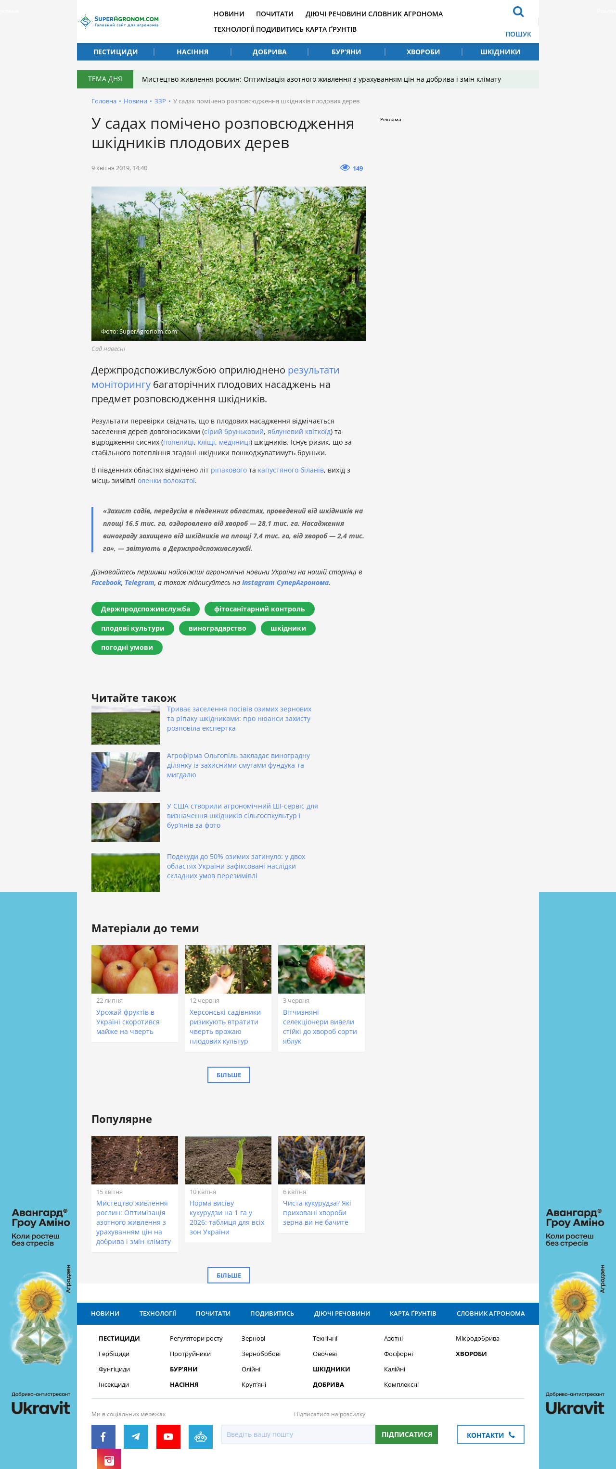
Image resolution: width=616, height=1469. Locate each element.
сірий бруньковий (234, 431)
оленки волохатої (166, 480)
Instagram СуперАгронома (285, 582)
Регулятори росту (196, 1261)
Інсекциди (114, 1308)
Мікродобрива (478, 1261)
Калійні (394, 1292)
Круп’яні (254, 1308)
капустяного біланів (291, 469)
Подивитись (314, 29)
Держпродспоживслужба (145, 608)
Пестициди (115, 51)
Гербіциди (114, 1277)
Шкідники (500, 51)
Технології (261, 29)
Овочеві (325, 1277)
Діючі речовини (378, 13)
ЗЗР (160, 101)
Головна (103, 101)
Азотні (393, 1261)
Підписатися (407, 1357)
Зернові (253, 1261)
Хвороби (423, 51)
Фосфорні (398, 1277)
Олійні (251, 1292)
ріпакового (229, 469)
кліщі (206, 442)
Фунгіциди (114, 1292)
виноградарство (217, 628)
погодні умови (127, 647)
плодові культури (133, 628)
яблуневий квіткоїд (299, 431)
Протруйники (190, 1277)
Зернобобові (261, 1277)
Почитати (309, 13)
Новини (256, 13)
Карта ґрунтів (373, 29)
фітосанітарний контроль (259, 608)
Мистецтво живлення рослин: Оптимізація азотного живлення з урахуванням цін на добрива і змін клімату (327, 79)
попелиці (178, 442)
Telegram (139, 582)
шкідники (288, 628)
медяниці (234, 442)
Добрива (270, 51)
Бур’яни (346, 51)
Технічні (325, 1261)
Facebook (106, 582)
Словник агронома (456, 13)
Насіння (192, 51)
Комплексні (401, 1308)
